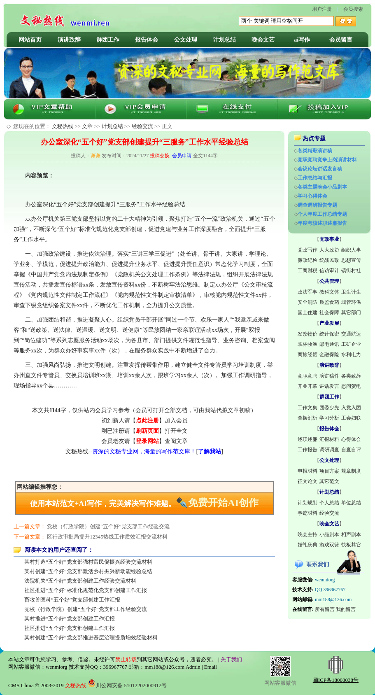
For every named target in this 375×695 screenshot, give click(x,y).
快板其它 (351, 545)
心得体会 (351, 439)
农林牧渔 (307, 344)
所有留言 (325, 609)
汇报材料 (329, 439)
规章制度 (351, 471)
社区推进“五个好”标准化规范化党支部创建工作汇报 (85, 590)
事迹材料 (307, 513)
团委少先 (329, 407)
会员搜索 (353, 9)
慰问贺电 (351, 386)
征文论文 (307, 481)
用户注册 (322, 9)
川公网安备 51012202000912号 (127, 685)
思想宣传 (351, 260)
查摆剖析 (307, 418)
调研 (250, 375)
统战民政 (329, 260)
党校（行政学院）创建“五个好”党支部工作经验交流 (108, 526)
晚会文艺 (263, 40)
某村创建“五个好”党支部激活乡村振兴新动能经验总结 (88, 571)
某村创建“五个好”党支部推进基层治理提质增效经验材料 (91, 637)
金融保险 (329, 354)
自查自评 (351, 449)
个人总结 (329, 503)
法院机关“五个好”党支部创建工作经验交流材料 (80, 581)
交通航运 (351, 334)
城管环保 (351, 302)
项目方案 (329, 471)
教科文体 (329, 292)
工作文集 (307, 407)
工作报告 (307, 449)
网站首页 (30, 40)
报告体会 (146, 40)
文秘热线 (62, 126)
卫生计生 (351, 292)
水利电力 (351, 354)
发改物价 (307, 334)
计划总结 (224, 40)
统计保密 (329, 334)
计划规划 (307, 503)
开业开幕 (307, 386)
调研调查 (329, 449)
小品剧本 (329, 534)
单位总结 (351, 503)
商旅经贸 (307, 354)
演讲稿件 (329, 376)
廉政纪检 (307, 260)
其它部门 (351, 312)
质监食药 (329, 302)
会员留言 (340, 40)
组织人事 (351, 250)
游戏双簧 (329, 545)
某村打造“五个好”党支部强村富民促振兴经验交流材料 (88, 562)
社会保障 (329, 312)
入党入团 (351, 407)
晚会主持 (307, 534)
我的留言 (346, 609)
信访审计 (329, 270)
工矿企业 (351, 344)
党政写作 (307, 250)
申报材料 (307, 471)
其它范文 (329, 481)
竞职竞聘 (307, 376)
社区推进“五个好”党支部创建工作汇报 (69, 628)
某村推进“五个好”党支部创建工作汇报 (69, 619)
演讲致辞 (69, 40)
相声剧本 (351, 534)
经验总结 (173, 204)
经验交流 (142, 126)
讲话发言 (329, 386)
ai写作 (302, 40)
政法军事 (307, 292)
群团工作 (107, 40)
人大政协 (329, 250)
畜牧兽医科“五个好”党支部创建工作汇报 (72, 600)
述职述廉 (307, 439)
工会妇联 (351, 418)
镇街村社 (351, 270)
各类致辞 (351, 376)
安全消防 (307, 302)
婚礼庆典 (307, 545)
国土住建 (307, 312)
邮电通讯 (329, 344)
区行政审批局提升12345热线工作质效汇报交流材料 (107, 537)
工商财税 (307, 270)
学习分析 (329, 418)
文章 (87, 126)
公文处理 (185, 40)
